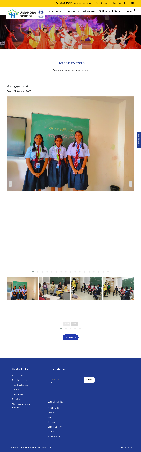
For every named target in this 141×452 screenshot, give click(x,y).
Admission (17, 376)
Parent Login (102, 3)
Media (117, 11)
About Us (60, 11)
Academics (73, 11)
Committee (53, 413)
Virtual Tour (116, 3)
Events (51, 422)
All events (70, 337)
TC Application (55, 436)
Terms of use (44, 448)
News (50, 417)
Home (50, 11)
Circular (16, 399)
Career (51, 432)
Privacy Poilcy (28, 448)
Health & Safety (89, 11)
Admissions (139, 140)
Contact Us (17, 390)
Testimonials (105, 11)
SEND (89, 380)
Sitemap (15, 448)
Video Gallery (55, 427)
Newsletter (17, 394)
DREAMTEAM (126, 448)
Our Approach (19, 380)
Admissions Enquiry (83, 3)
